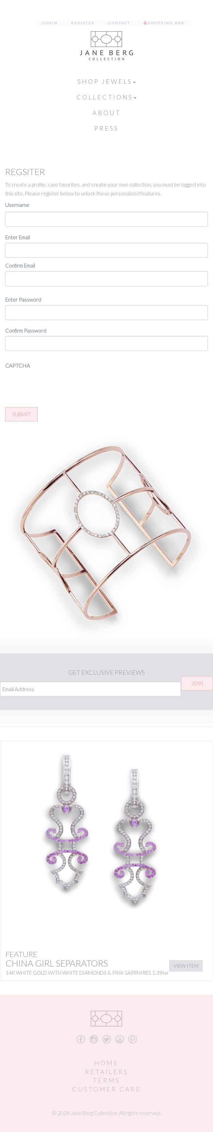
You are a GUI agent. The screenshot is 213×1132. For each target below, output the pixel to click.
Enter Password (23, 300)
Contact (119, 23)
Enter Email (17, 237)
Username (17, 205)
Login (50, 23)
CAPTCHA (17, 365)
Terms (106, 1080)
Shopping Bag (166, 23)
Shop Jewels (107, 81)
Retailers (106, 1071)
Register (83, 23)
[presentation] (57, 385)
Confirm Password (25, 331)
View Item (186, 966)
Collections (106, 97)
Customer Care (106, 1089)
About (107, 112)
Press (106, 128)
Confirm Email (20, 265)
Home (106, 1063)
